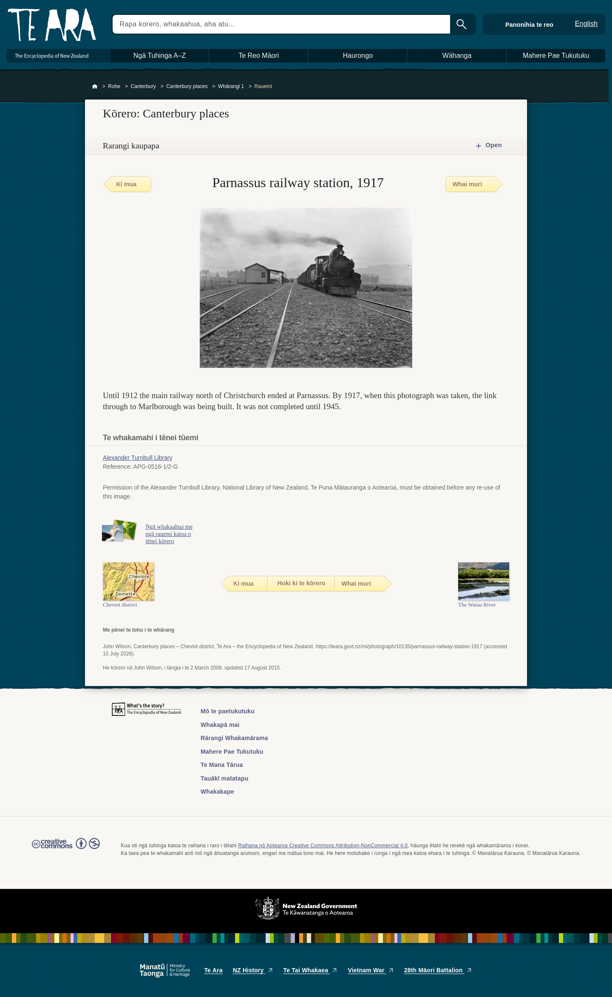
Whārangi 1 (231, 86)
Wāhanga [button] (457, 55)
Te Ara (213, 970)
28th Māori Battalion (438, 970)
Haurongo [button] (358, 55)
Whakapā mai (220, 724)
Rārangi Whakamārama (234, 738)
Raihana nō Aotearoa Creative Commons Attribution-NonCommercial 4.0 (323, 846)
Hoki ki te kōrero (302, 583)
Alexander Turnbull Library (137, 457)
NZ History (253, 970)
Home (95, 87)
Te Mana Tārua (222, 764)
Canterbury (143, 86)
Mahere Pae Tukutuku (232, 751)
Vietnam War (371, 970)
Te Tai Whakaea (310, 970)
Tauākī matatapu (224, 778)
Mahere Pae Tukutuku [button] (556, 55)
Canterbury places (186, 86)
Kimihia (462, 24)
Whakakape (217, 791)
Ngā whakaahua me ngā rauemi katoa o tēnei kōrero (170, 534)
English (586, 23)
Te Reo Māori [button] (258, 55)
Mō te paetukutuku (228, 711)
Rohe (114, 86)
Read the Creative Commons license (65, 849)
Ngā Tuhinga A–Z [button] (159, 55)
